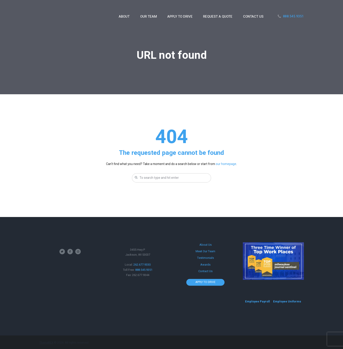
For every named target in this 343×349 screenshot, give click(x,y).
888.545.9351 (293, 16)
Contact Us (205, 271)
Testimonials (205, 257)
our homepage (226, 164)
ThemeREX (46, 342)
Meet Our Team (205, 251)
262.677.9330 (142, 265)
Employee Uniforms (288, 301)
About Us (205, 245)
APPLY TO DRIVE (205, 281)
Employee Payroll (257, 301)
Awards (205, 264)
